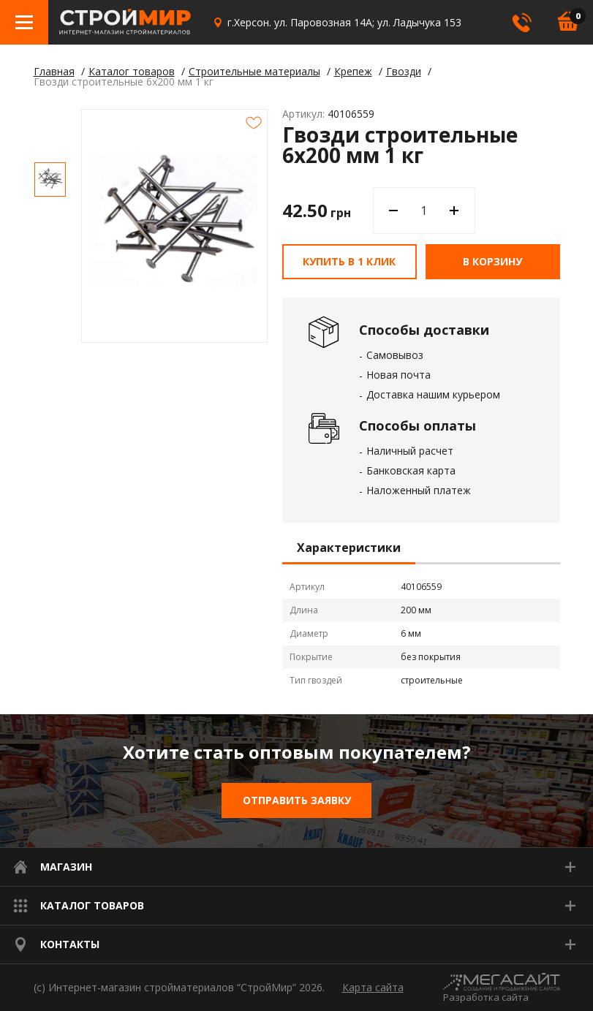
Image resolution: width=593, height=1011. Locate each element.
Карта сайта (373, 987)
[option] (50, 179)
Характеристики (349, 548)
